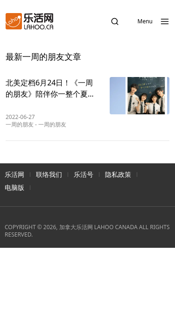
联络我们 (49, 174)
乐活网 (14, 174)
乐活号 (83, 174)
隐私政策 (118, 174)
